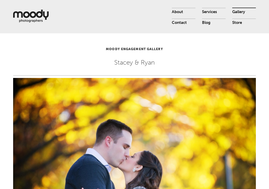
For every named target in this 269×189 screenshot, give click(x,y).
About (177, 11)
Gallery (238, 11)
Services (209, 11)
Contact (179, 22)
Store (237, 22)
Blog (206, 22)
